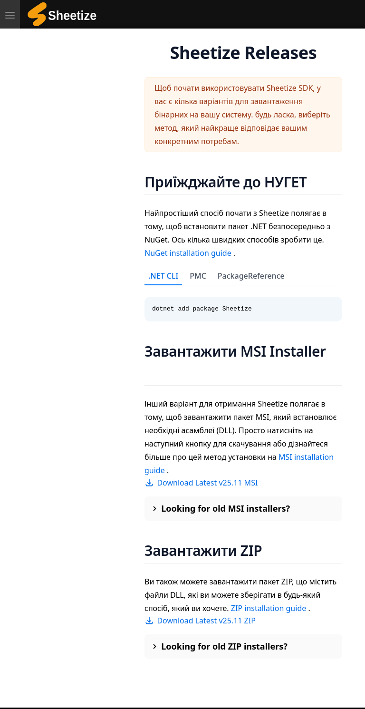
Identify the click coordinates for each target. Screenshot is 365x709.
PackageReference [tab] (251, 276)
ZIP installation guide (269, 608)
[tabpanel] (243, 303)
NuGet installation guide (188, 253)
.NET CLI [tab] (163, 276)
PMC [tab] (198, 276)
